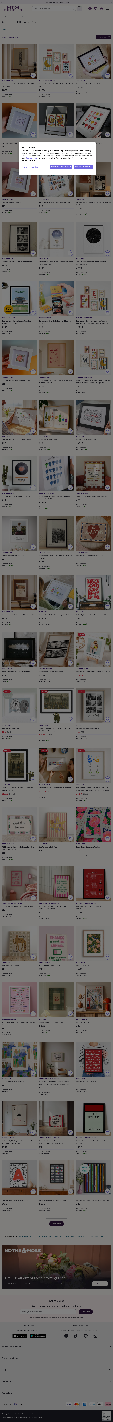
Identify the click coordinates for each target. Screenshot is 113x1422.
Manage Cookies (30, 167)
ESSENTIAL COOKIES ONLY (61, 167)
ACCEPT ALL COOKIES (83, 167)
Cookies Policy (31, 158)
